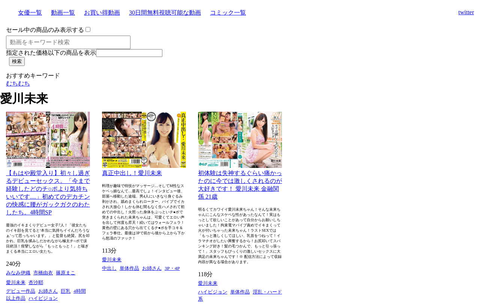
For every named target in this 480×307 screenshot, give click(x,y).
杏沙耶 (35, 282)
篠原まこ (65, 273)
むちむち (18, 83)
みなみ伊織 (18, 273)
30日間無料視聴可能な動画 (165, 12)
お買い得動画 (102, 12)
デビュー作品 (20, 291)
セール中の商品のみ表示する (45, 30)
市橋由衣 (43, 273)
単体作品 (129, 268)
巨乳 (65, 291)
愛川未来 (16, 282)
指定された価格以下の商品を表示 (51, 52)
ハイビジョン (43, 298)
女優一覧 (30, 12)
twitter (466, 12)
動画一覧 (63, 12)
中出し (109, 268)
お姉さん (48, 291)
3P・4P (172, 268)
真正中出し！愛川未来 (132, 173)
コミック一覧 (228, 12)
